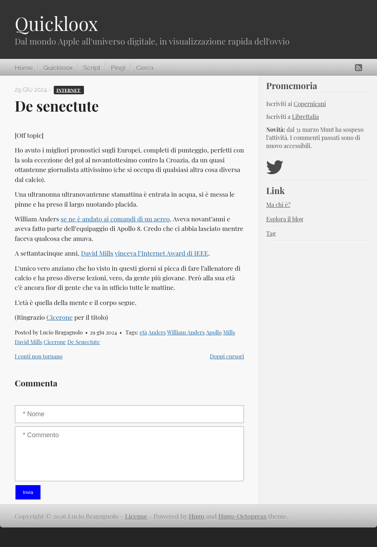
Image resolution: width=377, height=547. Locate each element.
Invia (28, 492)
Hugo (196, 516)
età (143, 332)
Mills (229, 332)
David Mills (97, 253)
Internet (68, 90)
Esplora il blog (284, 219)
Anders (157, 332)
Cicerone (59, 317)
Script (91, 67)
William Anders (186, 332)
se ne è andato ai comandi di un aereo (115, 218)
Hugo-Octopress (242, 516)
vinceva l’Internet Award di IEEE (161, 253)
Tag (271, 233)
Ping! (118, 67)
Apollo (214, 332)
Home (24, 67)
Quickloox (56, 23)
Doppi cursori (227, 356)
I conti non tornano (39, 356)
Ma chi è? (278, 204)
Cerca (145, 67)
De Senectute (83, 342)
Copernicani (310, 104)
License (136, 516)
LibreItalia (305, 116)
